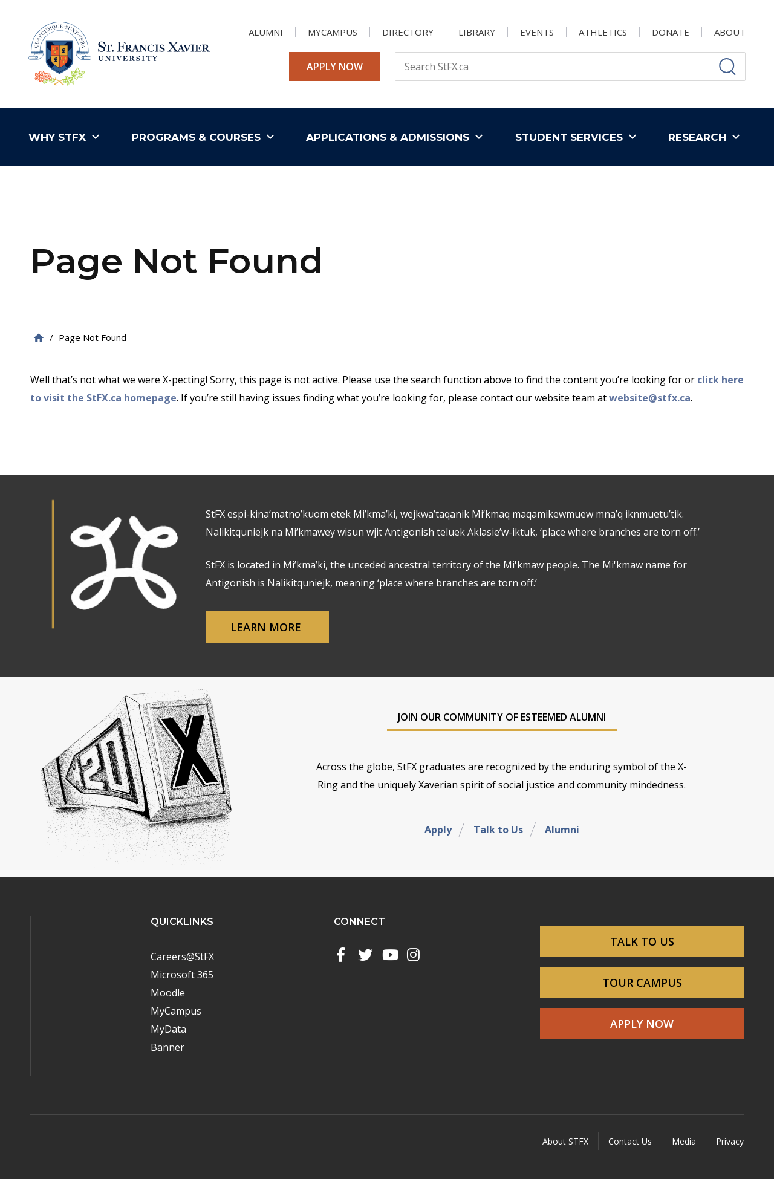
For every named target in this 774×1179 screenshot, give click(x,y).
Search (394, 51)
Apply (438, 829)
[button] (66, 137)
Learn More (267, 627)
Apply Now (335, 66)
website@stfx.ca (650, 397)
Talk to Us (498, 829)
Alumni (562, 829)
